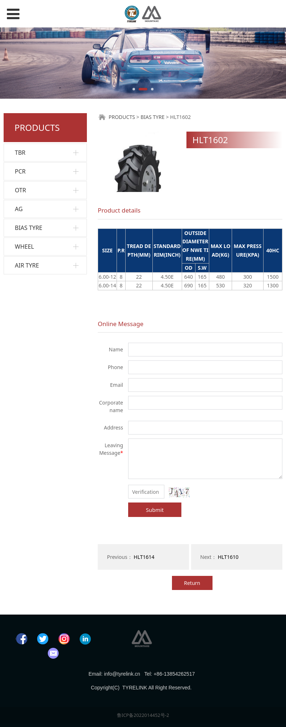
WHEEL (24, 247)
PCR (20, 171)
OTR (20, 190)
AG (19, 209)
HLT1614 (144, 556)
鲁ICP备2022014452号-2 (143, 715)
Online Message (120, 324)
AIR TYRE (27, 265)
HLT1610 (228, 556)
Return (192, 583)
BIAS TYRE (28, 228)
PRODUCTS (122, 117)
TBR (20, 153)
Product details (119, 210)
